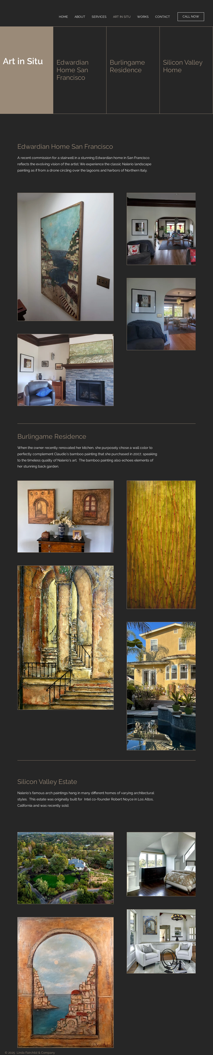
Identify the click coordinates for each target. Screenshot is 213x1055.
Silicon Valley (183, 62)
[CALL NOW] (191, 16)
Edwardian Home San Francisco (72, 70)
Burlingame (127, 62)
